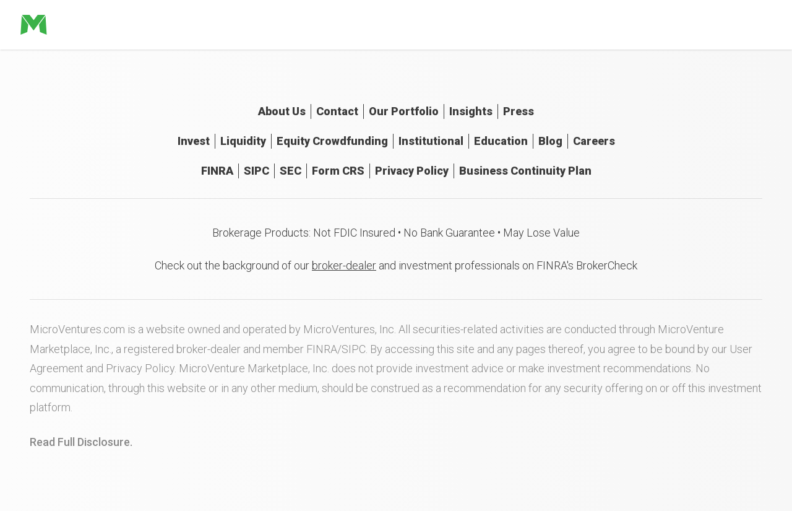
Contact (337, 111)
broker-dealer (344, 265)
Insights (471, 111)
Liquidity (243, 140)
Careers (594, 140)
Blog (550, 140)
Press (518, 111)
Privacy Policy (412, 170)
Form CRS (338, 170)
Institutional (430, 140)
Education (501, 140)
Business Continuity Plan (525, 170)
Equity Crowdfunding (332, 140)
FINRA (217, 170)
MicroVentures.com (77, 329)
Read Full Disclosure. (81, 441)
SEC (290, 170)
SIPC (256, 170)
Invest (194, 140)
